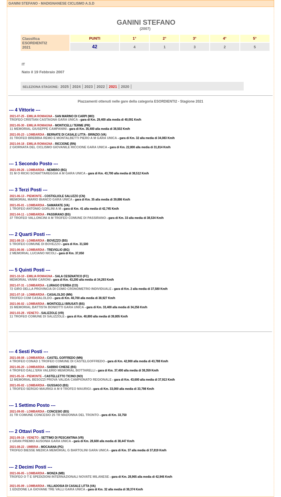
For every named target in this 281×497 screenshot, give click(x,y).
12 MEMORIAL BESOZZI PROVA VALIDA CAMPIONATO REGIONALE (60, 379)
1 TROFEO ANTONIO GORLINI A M (35, 208)
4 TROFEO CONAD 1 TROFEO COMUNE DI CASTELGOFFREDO (57, 361)
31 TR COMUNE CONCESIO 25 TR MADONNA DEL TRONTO (54, 415)
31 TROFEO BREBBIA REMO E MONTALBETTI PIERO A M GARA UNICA (63, 138)
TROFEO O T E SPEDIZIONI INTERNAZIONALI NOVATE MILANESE (59, 476)
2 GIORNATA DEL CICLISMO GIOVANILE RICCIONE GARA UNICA (58, 147)
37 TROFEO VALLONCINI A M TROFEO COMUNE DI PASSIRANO (57, 217)
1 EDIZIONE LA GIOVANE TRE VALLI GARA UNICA (47, 489)
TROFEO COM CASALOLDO (30, 298)
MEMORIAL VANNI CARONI (30, 279)
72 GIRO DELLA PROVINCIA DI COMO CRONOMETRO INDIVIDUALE (60, 288)
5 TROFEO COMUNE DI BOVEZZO (34, 244)
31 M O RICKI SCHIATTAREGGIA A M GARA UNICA (47, 173)
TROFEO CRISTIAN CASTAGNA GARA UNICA (43, 119)
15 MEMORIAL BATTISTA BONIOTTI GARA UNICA (46, 307)
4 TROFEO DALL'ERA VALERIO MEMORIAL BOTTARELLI (52, 370)
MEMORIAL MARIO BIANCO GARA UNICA (40, 199)
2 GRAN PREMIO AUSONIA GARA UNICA (40, 441)
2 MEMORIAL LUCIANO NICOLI (32, 253)
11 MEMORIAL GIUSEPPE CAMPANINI (38, 128)
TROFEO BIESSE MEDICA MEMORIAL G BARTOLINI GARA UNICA (58, 450)
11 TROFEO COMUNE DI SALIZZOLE (36, 316)
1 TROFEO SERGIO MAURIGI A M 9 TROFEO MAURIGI (50, 388)
